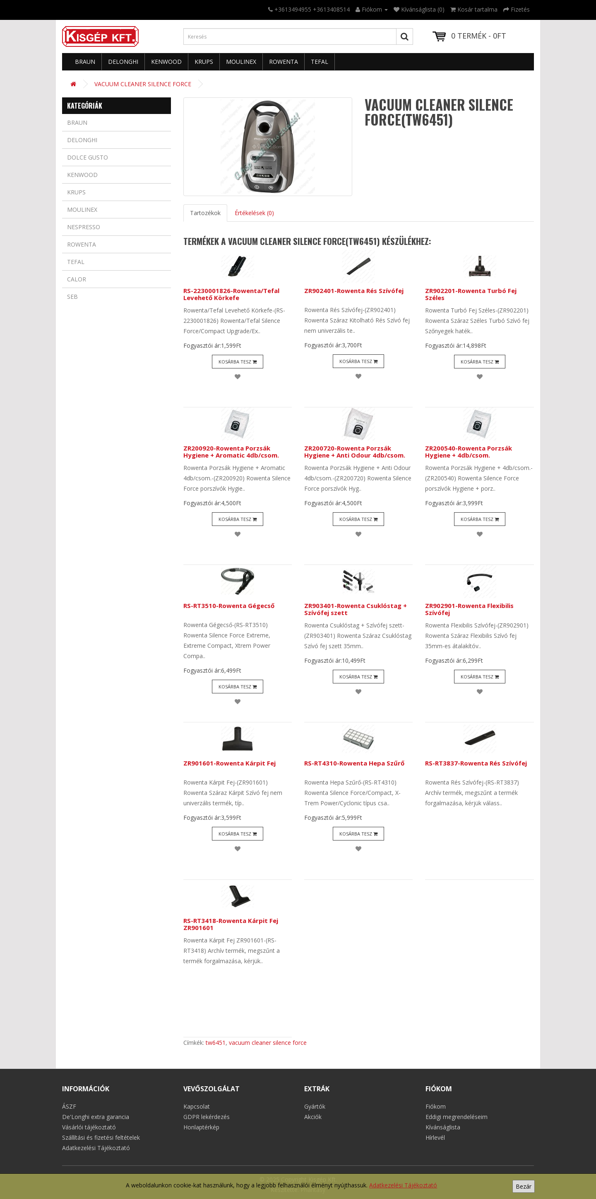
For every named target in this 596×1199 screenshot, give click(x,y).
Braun (85, 61)
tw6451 (216, 1042)
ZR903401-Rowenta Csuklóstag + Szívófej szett (355, 609)
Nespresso (83, 227)
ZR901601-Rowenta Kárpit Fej (229, 763)
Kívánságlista (442, 1127)
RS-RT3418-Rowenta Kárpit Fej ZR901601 (230, 924)
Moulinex (241, 61)
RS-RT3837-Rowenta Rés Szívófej (476, 763)
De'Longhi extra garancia (95, 1117)
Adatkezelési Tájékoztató (403, 1185)
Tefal (319, 61)
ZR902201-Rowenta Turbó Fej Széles (471, 294)
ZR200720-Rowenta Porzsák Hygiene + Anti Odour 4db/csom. (354, 451)
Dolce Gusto (87, 157)
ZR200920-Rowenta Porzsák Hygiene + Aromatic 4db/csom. (231, 451)
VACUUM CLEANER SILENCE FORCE (142, 84)
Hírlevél (435, 1137)
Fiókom (435, 1106)
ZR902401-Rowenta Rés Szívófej (354, 290)
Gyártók (314, 1106)
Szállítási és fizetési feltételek (101, 1137)
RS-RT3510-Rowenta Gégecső (228, 605)
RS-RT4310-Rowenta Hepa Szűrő (354, 763)
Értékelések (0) (254, 213)
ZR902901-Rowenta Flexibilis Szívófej (469, 609)
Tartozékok (205, 213)
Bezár (523, 1186)
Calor (76, 279)
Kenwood (166, 61)
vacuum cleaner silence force (268, 1042)
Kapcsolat (196, 1106)
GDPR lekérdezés (206, 1117)
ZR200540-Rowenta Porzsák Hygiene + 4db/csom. (468, 451)
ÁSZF (69, 1106)
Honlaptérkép (201, 1127)
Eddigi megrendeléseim (456, 1117)
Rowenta (283, 61)
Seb (72, 296)
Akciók (313, 1117)
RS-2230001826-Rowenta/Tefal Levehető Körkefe (231, 294)
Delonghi (123, 61)
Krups (204, 61)
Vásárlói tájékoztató (89, 1127)
